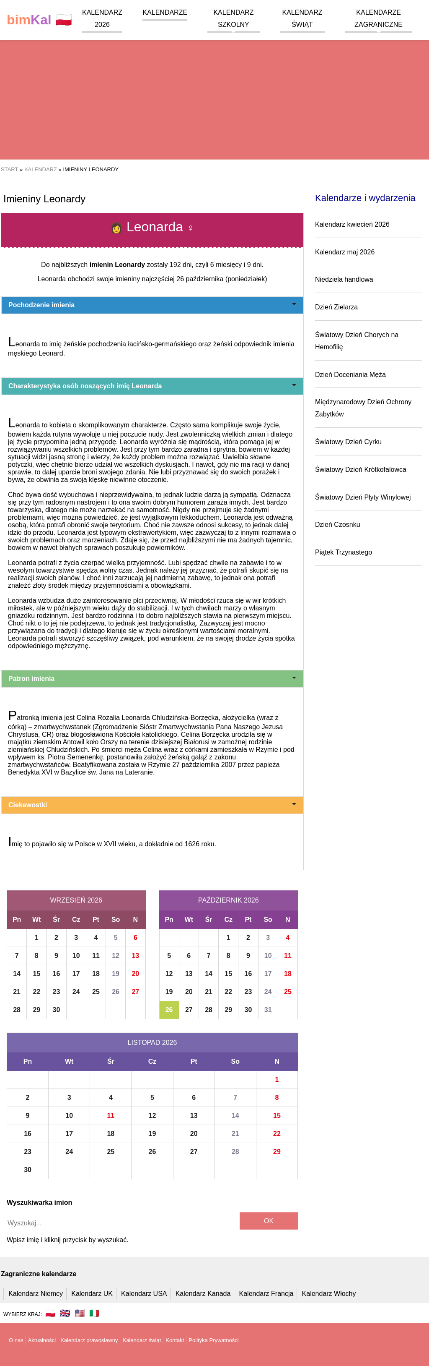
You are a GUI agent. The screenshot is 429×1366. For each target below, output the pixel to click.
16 (56, 973)
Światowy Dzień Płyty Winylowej (363, 497)
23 (56, 991)
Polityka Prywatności (213, 1340)
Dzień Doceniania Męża (350, 374)
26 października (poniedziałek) (221, 279)
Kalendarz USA (144, 1293)
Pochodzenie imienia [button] (152, 305)
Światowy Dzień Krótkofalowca (360, 469)
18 (96, 973)
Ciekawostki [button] (152, 805)
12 (115, 955)
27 (135, 991)
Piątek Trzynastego (343, 552)
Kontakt (174, 1340)
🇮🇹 (94, 1313)
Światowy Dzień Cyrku (348, 441)
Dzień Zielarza (336, 307)
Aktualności (42, 1340)
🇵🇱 (39, 20)
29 (36, 1009)
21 (17, 991)
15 (36, 973)
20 (135, 973)
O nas (16, 1340)
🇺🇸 (80, 1313)
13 (135, 955)
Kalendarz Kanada (203, 1293)
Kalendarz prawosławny (89, 1340)
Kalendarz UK (92, 1293)
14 (17, 973)
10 (76, 955)
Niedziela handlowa (344, 279)
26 (115, 991)
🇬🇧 (65, 1313)
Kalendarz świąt (141, 1340)
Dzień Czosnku (337, 524)
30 (56, 1009)
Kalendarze (164, 12)
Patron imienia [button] (152, 678)
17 (76, 973)
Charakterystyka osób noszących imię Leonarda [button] (152, 386)
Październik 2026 (228, 900)
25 (96, 991)
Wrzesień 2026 (76, 900)
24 (76, 991)
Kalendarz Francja (266, 1293)
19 (115, 973)
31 (268, 1009)
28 (17, 1009)
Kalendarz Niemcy (35, 1293)
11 (96, 955)
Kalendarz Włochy (329, 1293)
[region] (214, 92)
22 (36, 991)
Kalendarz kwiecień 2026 (352, 224)
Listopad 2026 (152, 1042)
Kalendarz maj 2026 (345, 252)
